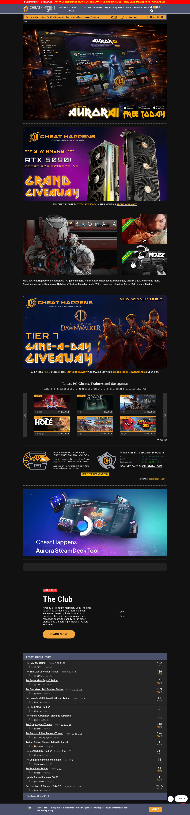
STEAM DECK (72, 9)
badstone (40, 719)
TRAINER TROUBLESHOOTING (50, 810)
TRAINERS (63, 7)
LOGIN (150, 17)
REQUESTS (109, 7)
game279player (43, 675)
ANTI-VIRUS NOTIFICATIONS (49, 812)
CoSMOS (87, 7)
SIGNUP (160, 17)
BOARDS (127, 7)
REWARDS (137, 7)
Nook (39, 630)
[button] (95, 71)
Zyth (38, 657)
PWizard (40, 683)
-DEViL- (40, 604)
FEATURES (97, 7)
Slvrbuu (40, 701)
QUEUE (118, 7)
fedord (39, 692)
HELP (146, 7)
